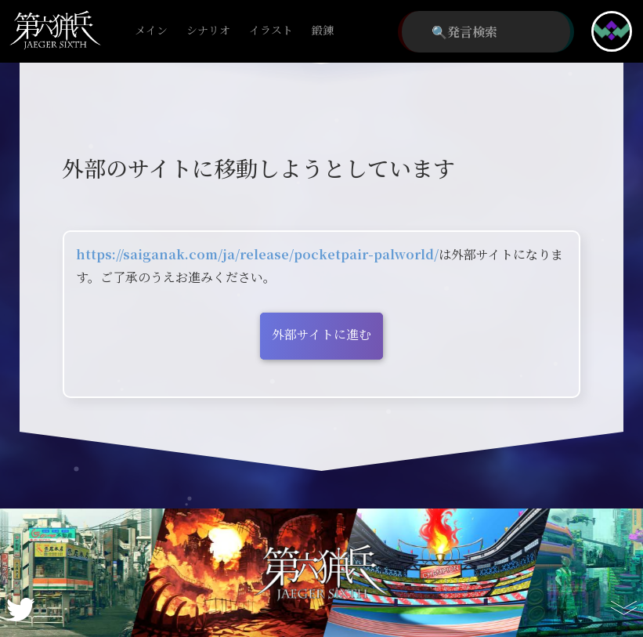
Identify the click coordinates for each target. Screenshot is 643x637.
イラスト (271, 31)
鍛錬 (322, 31)
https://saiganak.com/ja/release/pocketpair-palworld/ (257, 254)
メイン (151, 31)
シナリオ (208, 31)
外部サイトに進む (321, 334)
